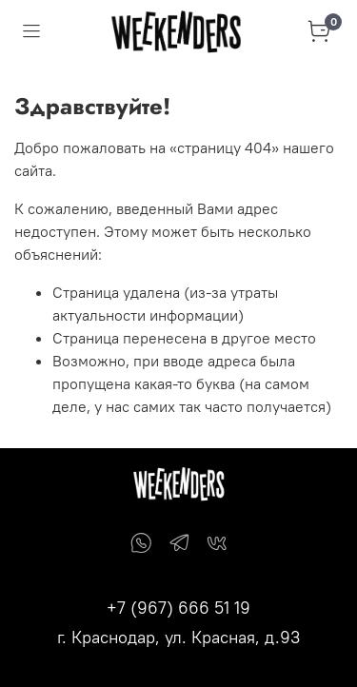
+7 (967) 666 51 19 (178, 607)
